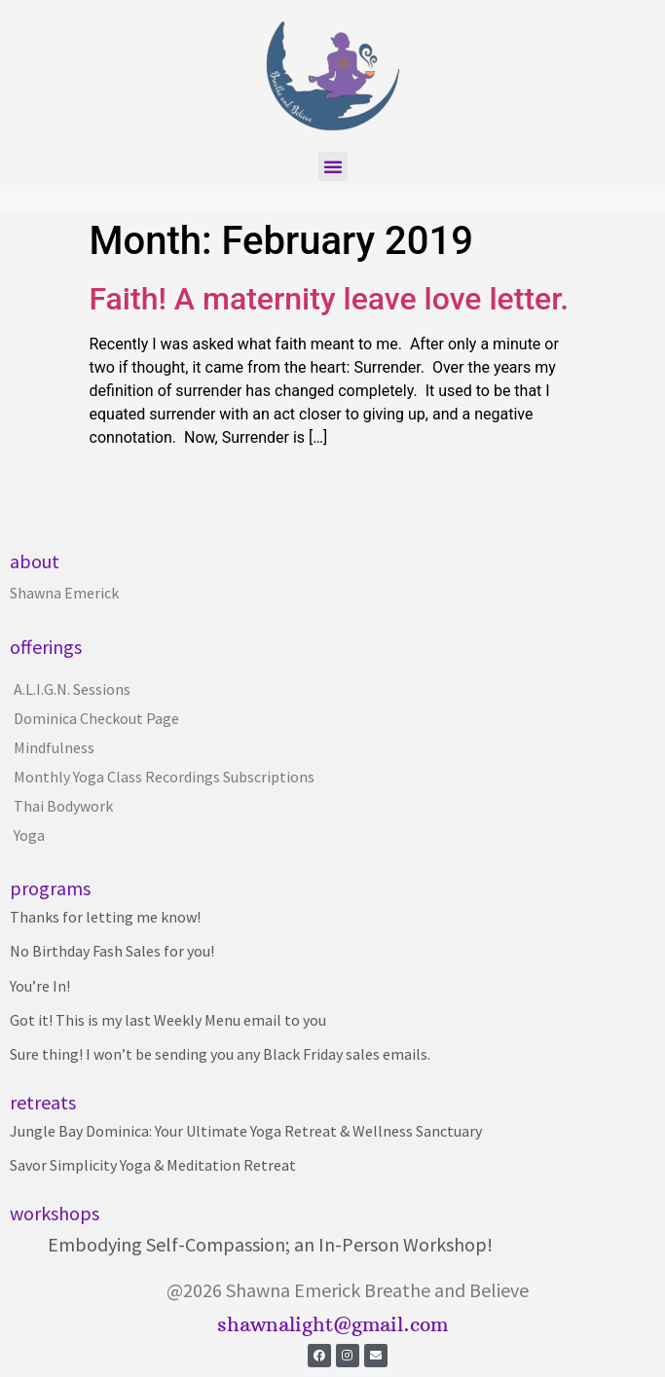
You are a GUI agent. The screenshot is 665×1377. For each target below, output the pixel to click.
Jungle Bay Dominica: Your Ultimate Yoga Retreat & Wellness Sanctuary (246, 1131)
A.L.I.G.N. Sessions (72, 689)
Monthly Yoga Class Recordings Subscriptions (164, 776)
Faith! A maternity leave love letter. (330, 298)
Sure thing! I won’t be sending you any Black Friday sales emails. (220, 1054)
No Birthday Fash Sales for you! (112, 950)
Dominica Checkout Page (96, 718)
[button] (333, 166)
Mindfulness (54, 747)
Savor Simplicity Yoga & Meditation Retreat (153, 1165)
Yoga (29, 835)
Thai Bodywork (63, 805)
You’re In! (40, 986)
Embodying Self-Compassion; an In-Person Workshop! (270, 1244)
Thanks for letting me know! (105, 916)
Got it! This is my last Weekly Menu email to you (168, 1020)
